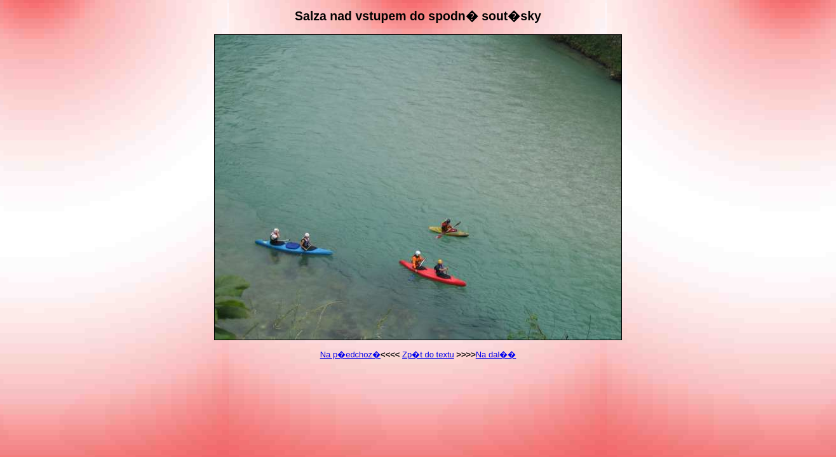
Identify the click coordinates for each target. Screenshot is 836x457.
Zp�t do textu (428, 354)
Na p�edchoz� (350, 354)
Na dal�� (496, 354)
